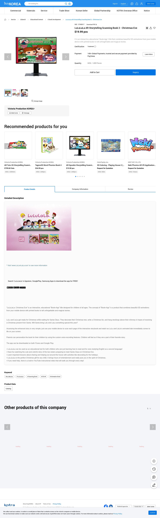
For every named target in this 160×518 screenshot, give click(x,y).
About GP (38, 504)
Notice (147, 10)
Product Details (29, 189)
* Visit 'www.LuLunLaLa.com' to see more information (27, 265)
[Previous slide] (7, 56)
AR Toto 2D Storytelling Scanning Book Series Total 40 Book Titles (18, 165)
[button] (75, 176)
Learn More (149, 54)
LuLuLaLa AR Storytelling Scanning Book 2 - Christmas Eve (84, 19)
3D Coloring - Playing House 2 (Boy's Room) (111, 165)
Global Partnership (102, 10)
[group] (7, 93)
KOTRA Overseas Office (127, 10)
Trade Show (64, 10)
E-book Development (54, 19)
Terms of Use (47, 504)
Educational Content (36, 19)
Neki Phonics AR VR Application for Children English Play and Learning (142, 165)
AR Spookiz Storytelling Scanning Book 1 (80, 165)
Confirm (152, 513)
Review (130, 189)
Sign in (115, 4)
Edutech (23, 19)
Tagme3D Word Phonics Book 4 (48, 165)
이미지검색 (69, 4)
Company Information (80, 189)
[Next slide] (65, 56)
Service (13, 19)
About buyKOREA (28, 504)
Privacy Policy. (117, 514)
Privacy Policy (57, 504)
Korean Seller (82, 10)
